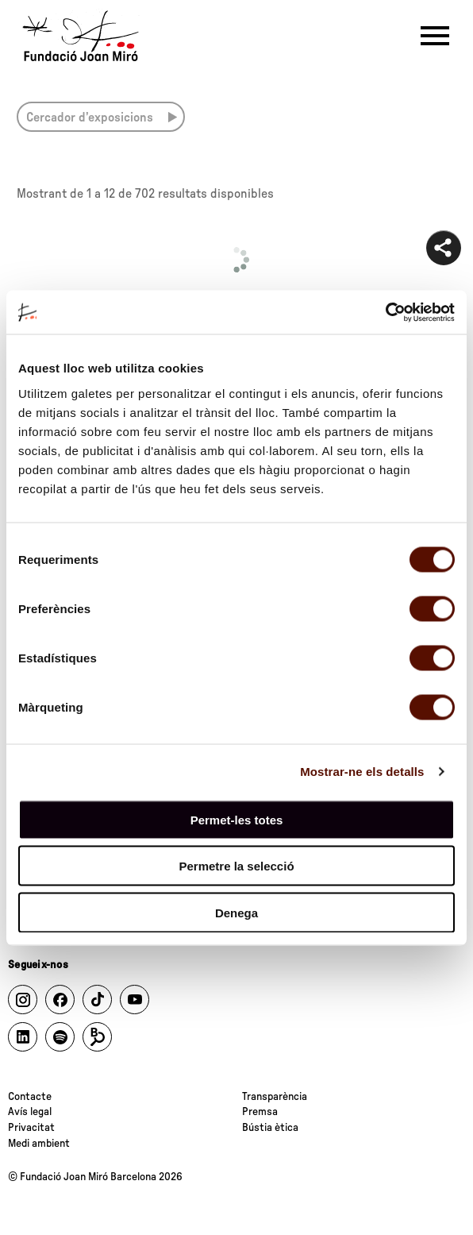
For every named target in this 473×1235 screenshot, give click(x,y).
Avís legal (30, 1111)
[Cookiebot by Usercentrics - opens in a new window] (385, 312)
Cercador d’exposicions (89, 117)
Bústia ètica (270, 1127)
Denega (236, 912)
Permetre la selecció (236, 866)
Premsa (260, 1111)
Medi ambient (39, 1143)
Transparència (274, 1096)
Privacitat (31, 1127)
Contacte (30, 1096)
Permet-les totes (236, 819)
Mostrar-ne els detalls (362, 771)
